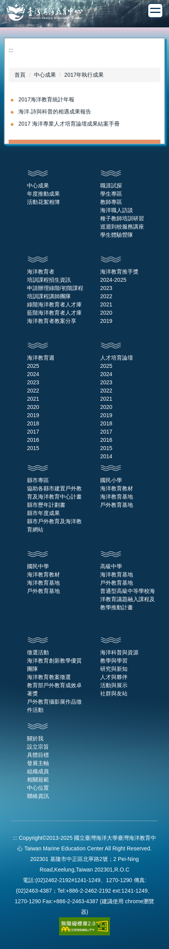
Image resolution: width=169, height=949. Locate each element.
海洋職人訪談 (116, 210)
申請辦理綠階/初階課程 (55, 288)
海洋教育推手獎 (119, 271)
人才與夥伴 (114, 677)
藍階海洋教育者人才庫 (54, 313)
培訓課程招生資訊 (49, 280)
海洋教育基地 (116, 496)
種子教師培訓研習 (122, 218)
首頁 (19, 75)
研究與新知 (114, 669)
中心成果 (45, 75)
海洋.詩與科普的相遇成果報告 (54, 111)
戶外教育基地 (116, 505)
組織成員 (38, 771)
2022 (106, 296)
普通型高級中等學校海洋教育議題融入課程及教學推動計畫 (127, 599)
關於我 (35, 738)
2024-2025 (113, 280)
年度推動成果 (43, 194)
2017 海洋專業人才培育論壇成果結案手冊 (69, 124)
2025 (33, 366)
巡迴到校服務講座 (122, 226)
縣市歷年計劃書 (46, 505)
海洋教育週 (40, 358)
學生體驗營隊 (116, 235)
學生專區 (111, 194)
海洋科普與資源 (119, 652)
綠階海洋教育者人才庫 (54, 304)
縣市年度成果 (43, 513)
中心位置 (38, 788)
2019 (106, 321)
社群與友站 (114, 693)
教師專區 (111, 202)
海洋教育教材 (116, 488)
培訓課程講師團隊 (49, 296)
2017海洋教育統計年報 (46, 99)
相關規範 (38, 779)
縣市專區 (38, 480)
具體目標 (38, 755)
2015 (33, 448)
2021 (106, 304)
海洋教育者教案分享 (51, 321)
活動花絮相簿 (43, 202)
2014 (106, 456)
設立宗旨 (38, 747)
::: (11, 50)
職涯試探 (111, 185)
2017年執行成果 (84, 75)
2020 (106, 313)
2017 (33, 432)
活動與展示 (114, 685)
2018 (33, 423)
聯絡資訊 (38, 796)
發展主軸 (38, 763)
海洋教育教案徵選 (49, 677)
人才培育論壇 (116, 358)
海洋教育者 (40, 271)
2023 (106, 288)
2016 (33, 440)
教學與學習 (114, 660)
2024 (33, 374)
